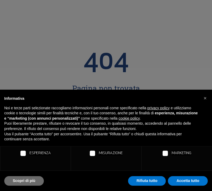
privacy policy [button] (158, 108)
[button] (205, 98)
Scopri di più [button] (24, 181)
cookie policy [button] (128, 118)
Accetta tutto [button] (187, 181)
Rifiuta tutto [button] (147, 181)
